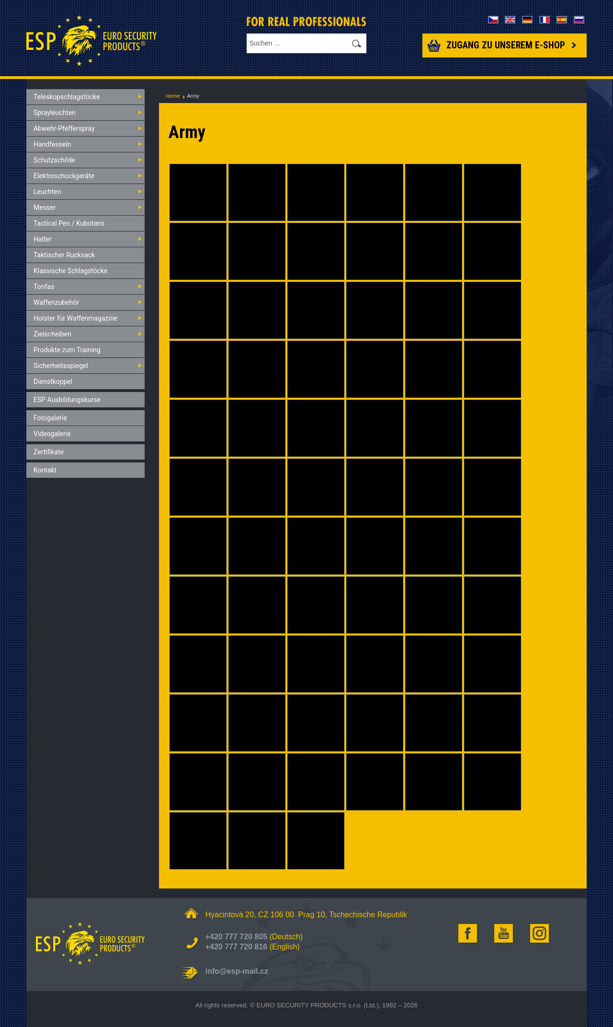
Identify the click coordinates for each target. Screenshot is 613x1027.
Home (173, 96)
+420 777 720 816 (236, 947)
